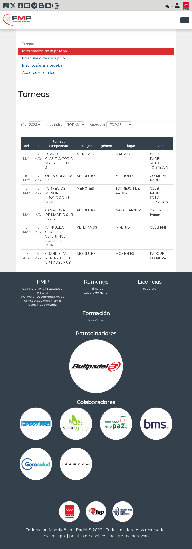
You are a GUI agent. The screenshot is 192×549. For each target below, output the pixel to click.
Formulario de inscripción (44, 58)
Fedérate (149, 288)
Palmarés (96, 288)
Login (168, 6)
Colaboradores (96, 402)
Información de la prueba (44, 51)
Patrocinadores (96, 333)
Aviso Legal (54, 535)
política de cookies (87, 535)
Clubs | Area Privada (42, 304)
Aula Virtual (96, 320)
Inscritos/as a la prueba (42, 65)
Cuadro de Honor (96, 292)
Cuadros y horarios (38, 72)
